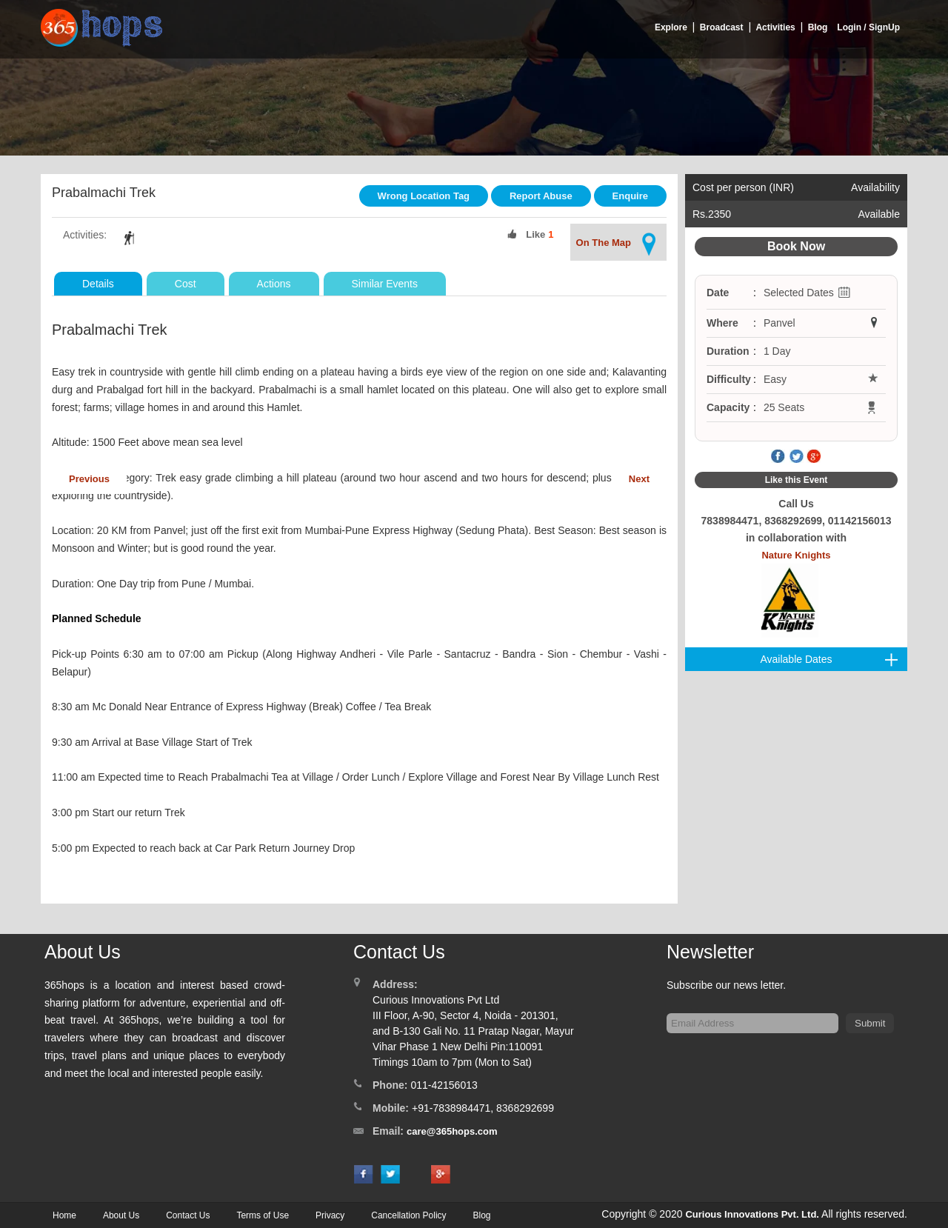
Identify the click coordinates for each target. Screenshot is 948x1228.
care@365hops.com (452, 1131)
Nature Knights (795, 594)
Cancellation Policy (408, 1215)
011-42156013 (443, 1085)
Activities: (85, 235)
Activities (775, 27)
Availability (875, 187)
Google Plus (814, 457)
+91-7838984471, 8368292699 (483, 1108)
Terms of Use (262, 1215)
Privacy (330, 1215)
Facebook (778, 457)
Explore (671, 27)
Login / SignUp (868, 27)
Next (639, 478)
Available (879, 214)
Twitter (796, 457)
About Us (121, 1215)
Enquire (630, 195)
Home (64, 1215)
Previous (89, 478)
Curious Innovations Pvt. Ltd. (752, 1214)
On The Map (618, 244)
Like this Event (796, 480)
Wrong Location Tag (424, 195)
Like (535, 234)
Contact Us (188, 1215)
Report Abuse (541, 195)
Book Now (796, 246)
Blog (818, 27)
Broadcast (722, 27)
